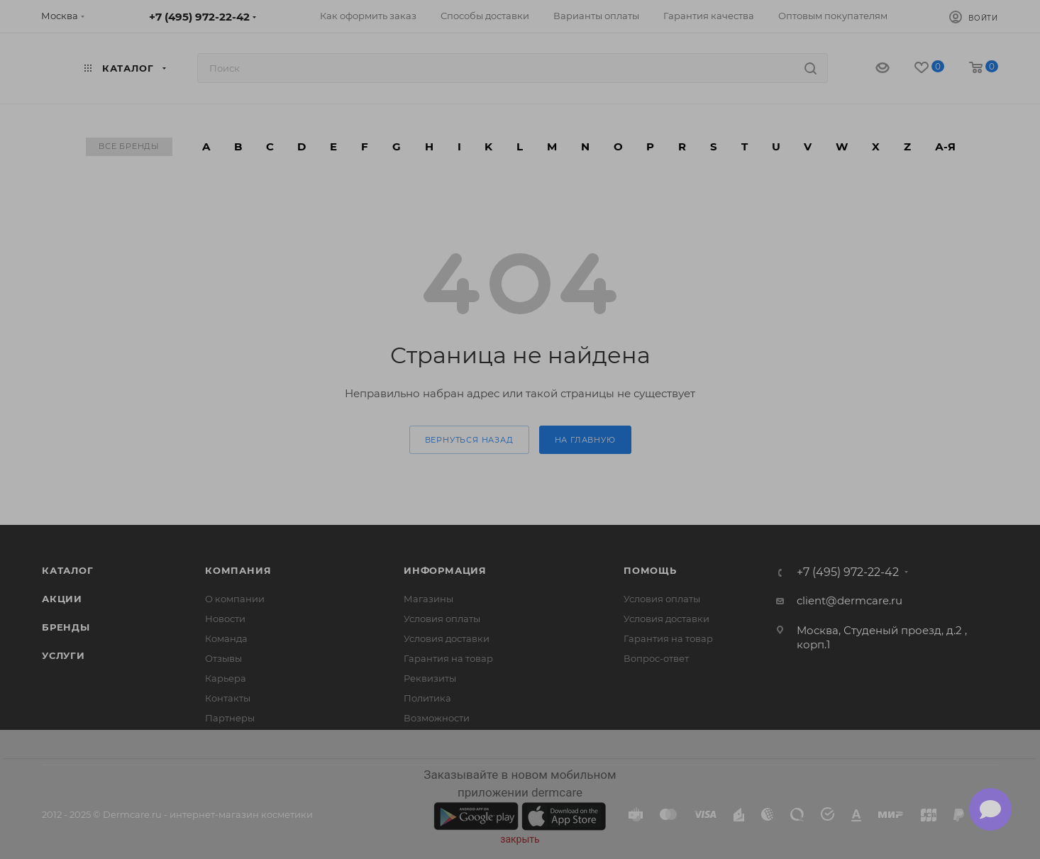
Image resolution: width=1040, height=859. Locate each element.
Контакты (227, 698)
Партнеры (230, 718)
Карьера (225, 678)
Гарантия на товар (448, 658)
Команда (226, 638)
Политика (427, 698)
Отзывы (223, 658)
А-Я (945, 146)
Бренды (66, 627)
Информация (445, 570)
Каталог (68, 570)
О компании (235, 598)
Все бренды (129, 146)
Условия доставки (446, 638)
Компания (238, 570)
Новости (225, 618)
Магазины (428, 598)
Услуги (63, 655)
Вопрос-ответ (656, 658)
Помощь (650, 570)
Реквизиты (430, 678)
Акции (62, 598)
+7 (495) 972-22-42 (199, 16)
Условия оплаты (442, 618)
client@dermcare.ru (849, 600)
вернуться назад (469, 440)
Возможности (437, 718)
